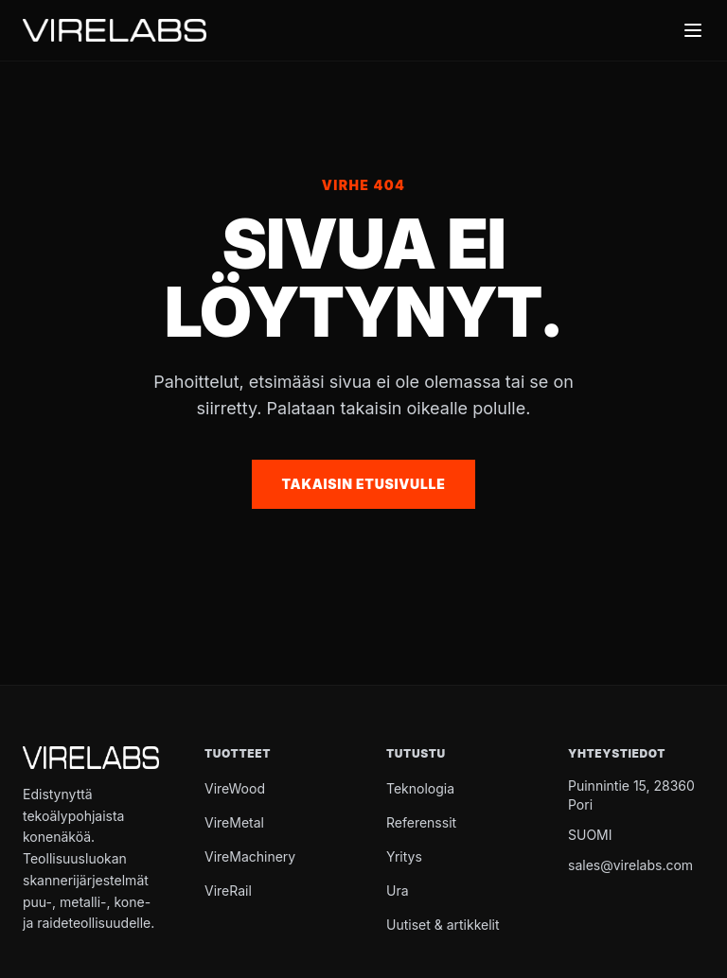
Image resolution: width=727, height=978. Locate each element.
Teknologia (420, 788)
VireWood (234, 788)
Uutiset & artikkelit (443, 925)
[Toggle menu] (693, 30)
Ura (397, 890)
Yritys (404, 856)
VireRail (228, 890)
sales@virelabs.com (630, 865)
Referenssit (421, 822)
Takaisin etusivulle (364, 484)
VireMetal (234, 822)
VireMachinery (249, 856)
